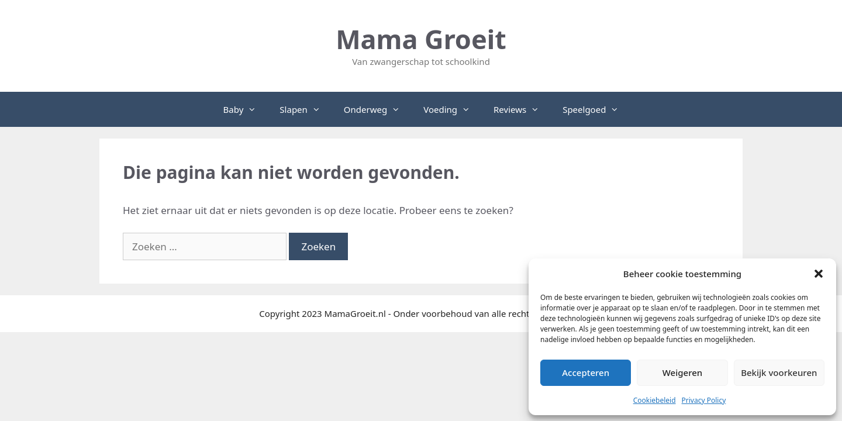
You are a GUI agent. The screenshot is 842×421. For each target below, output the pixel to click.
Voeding (452, 109)
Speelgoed (596, 109)
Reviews (522, 109)
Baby (245, 109)
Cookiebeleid (654, 400)
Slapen (305, 109)
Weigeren (682, 372)
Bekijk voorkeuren (779, 372)
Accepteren (585, 372)
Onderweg (378, 109)
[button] (818, 273)
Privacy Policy (704, 400)
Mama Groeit (421, 39)
